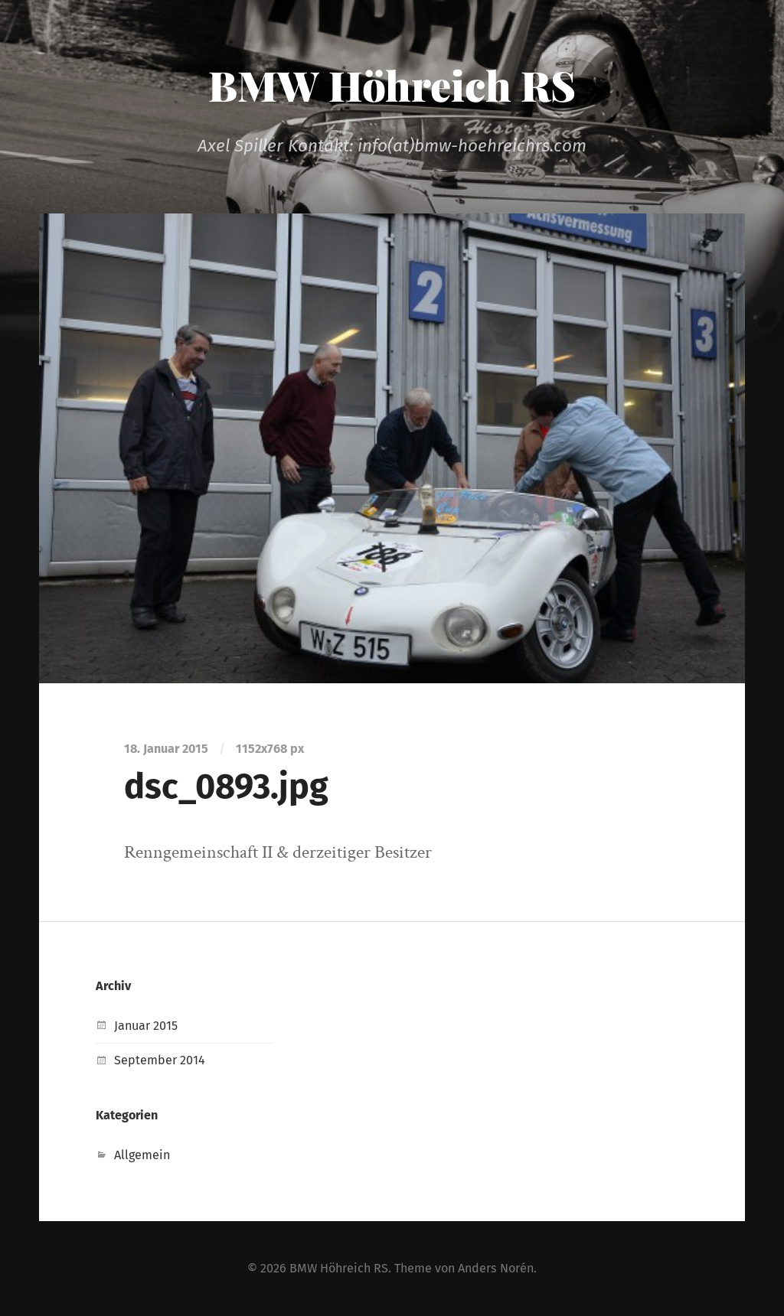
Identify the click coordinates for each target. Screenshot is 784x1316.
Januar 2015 (146, 1025)
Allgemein (142, 1155)
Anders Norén (496, 1268)
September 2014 (159, 1060)
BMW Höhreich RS (392, 84)
